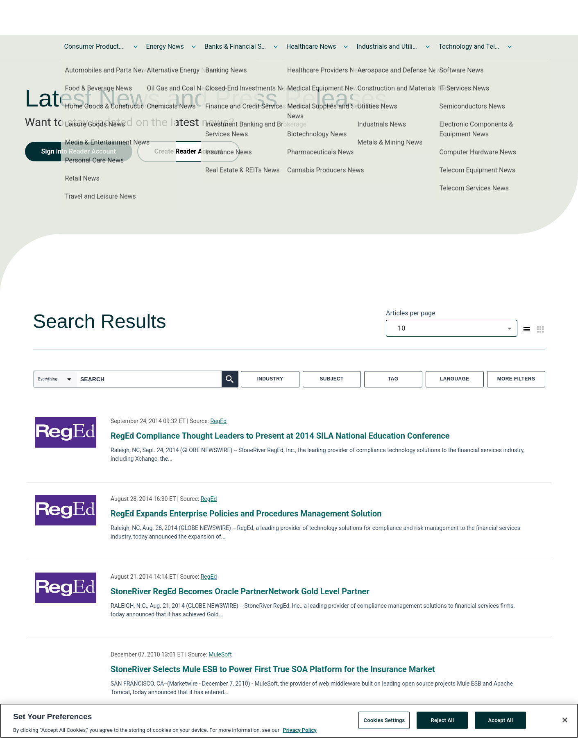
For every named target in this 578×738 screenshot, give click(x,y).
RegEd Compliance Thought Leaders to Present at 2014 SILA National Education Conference (280, 436)
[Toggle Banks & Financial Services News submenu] (276, 47)
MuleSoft (220, 654)
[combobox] (451, 328)
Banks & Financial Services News (235, 46)
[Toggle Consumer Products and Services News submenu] (135, 47)
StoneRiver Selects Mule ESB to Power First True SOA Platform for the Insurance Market (273, 669)
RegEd (218, 421)
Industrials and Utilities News (387, 46)
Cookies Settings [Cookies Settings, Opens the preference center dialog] (384, 723)
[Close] (565, 723)
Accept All (500, 723)
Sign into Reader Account (78, 151)
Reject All (442, 723)
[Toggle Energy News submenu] (194, 47)
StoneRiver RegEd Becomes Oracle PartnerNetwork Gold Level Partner (240, 591)
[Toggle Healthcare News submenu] (346, 47)
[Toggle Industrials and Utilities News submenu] (428, 47)
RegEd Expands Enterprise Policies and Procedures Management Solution (246, 513)
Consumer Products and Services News (95, 46)
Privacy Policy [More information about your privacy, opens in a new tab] (299, 733)
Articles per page (410, 313)
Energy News (165, 46)
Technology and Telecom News (469, 46)
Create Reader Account (188, 151)
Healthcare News (311, 46)
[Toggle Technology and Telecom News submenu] (509, 47)
